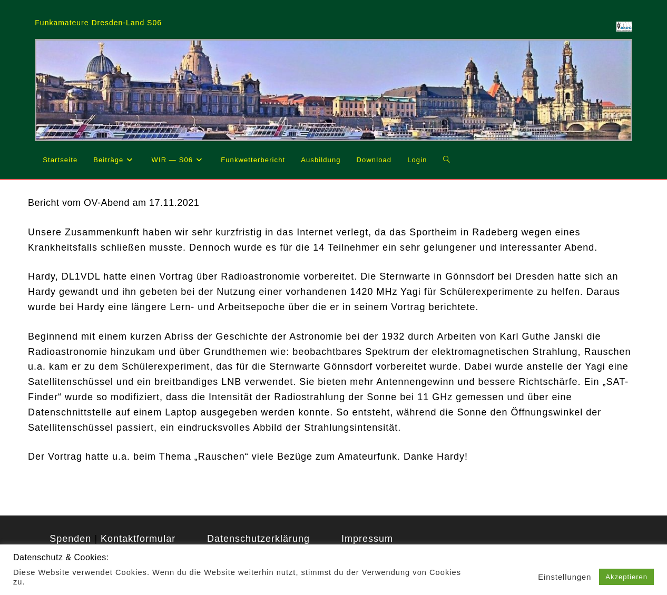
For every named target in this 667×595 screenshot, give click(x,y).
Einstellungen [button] (564, 577)
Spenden (70, 538)
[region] (333, 90)
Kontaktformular (138, 538)
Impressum (367, 538)
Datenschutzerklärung (258, 538)
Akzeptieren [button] (626, 577)
